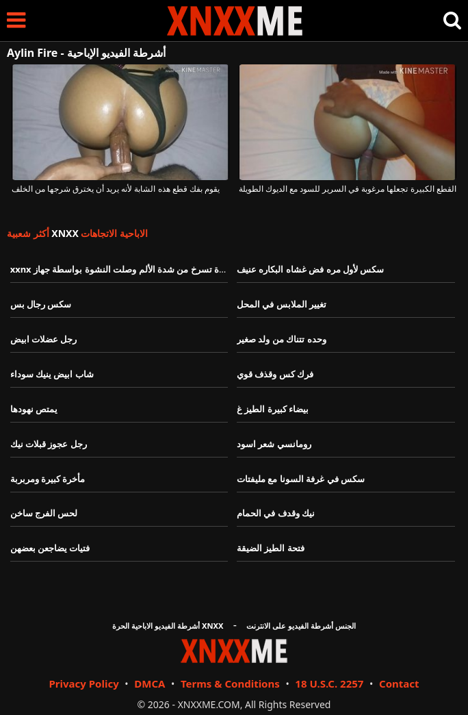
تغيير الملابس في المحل (281, 304)
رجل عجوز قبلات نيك (48, 444)
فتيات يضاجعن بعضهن (50, 548)
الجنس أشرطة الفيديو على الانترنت (301, 625)
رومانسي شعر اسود (274, 444)
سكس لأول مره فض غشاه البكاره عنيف (310, 269)
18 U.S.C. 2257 (329, 683)
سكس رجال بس (41, 304)
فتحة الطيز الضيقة (270, 548)
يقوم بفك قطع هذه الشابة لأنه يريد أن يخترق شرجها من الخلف (116, 189)
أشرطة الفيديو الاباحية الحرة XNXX (167, 625)
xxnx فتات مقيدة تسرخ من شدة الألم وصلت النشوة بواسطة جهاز (133, 269)
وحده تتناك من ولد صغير (281, 339)
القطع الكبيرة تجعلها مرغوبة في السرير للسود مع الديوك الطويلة (347, 189)
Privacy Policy (83, 683)
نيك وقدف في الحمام (276, 513)
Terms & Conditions (230, 683)
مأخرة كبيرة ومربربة (48, 479)
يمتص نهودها (33, 409)
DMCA (149, 683)
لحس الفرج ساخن (44, 513)
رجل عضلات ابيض (43, 339)
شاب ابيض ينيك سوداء (52, 374)
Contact (399, 683)
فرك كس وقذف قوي (275, 374)
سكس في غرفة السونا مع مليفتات (301, 479)
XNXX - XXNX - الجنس (234, 20)
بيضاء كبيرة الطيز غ (273, 409)
